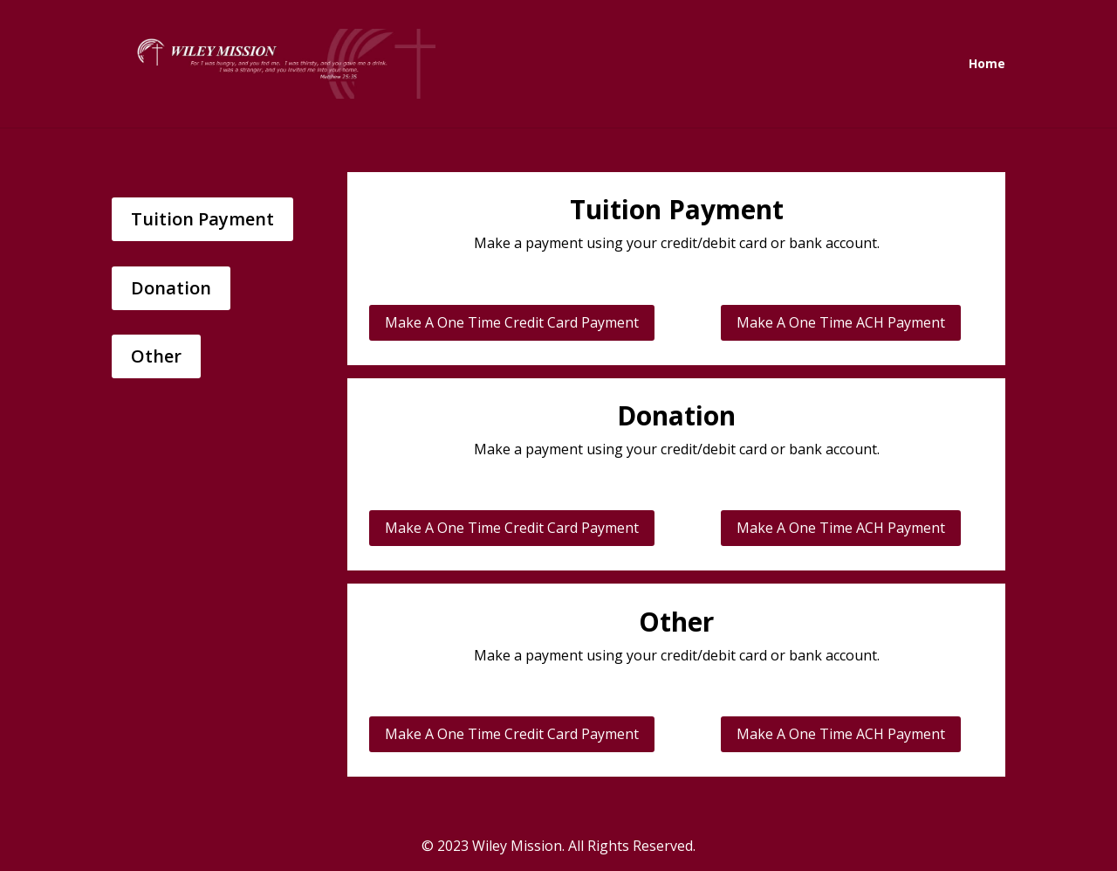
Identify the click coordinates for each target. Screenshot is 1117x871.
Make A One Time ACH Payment (841, 322)
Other (156, 356)
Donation (171, 288)
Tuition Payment (202, 219)
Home (987, 65)
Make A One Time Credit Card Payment (512, 322)
